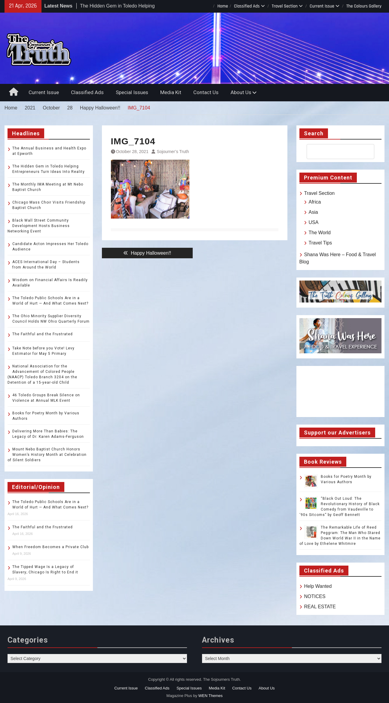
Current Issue (322, 6)
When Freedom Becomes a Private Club (50, 547)
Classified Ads (247, 6)
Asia (313, 212)
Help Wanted (318, 586)
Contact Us (206, 92)
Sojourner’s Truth (173, 151)
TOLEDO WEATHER (340, 391)
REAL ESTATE (320, 606)
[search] (335, 151)
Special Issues (132, 92)
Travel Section (285, 6)
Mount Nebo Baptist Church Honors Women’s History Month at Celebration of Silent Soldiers (47, 454)
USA (314, 222)
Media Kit (170, 92)
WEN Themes (210, 695)
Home (222, 6)
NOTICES (315, 596)
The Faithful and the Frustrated (42, 334)
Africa (315, 201)
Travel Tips (320, 242)
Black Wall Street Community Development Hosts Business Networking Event (39, 225)
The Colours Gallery (363, 6)
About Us (241, 92)
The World (320, 232)
